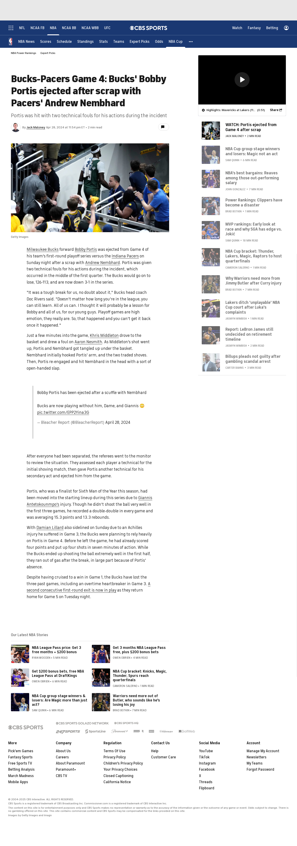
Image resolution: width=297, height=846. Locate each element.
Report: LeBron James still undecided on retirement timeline (249, 334)
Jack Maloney (35, 127)
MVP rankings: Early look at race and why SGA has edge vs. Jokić (253, 229)
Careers (62, 757)
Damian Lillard (50, 527)
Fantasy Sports (20, 757)
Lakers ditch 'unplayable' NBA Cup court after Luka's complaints (252, 307)
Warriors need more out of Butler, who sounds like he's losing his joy (136, 700)
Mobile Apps (18, 782)
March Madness (21, 776)
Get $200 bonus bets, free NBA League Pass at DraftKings (58, 673)
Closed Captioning (118, 776)
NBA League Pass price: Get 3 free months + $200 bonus (56, 649)
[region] (242, 79)
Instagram (207, 763)
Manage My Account (263, 751)
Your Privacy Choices (120, 769)
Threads (205, 782)
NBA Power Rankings (23, 53)
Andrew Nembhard (102, 262)
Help (154, 751)
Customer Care (163, 757)
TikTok (204, 757)
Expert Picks (48, 53)
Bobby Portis (86, 249)
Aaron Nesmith (88, 341)
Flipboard (206, 788)
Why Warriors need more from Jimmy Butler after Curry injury (253, 281)
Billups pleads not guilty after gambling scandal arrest (253, 359)
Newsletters (256, 757)
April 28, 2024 (117, 422)
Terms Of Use (114, 751)
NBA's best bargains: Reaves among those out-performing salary (252, 177)
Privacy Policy (114, 757)
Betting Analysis (21, 769)
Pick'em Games (20, 751)
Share (274, 110)
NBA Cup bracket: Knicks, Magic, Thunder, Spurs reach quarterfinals (140, 675)
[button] (191, 41)
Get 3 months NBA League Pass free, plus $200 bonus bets (139, 649)
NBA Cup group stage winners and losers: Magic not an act (252, 151)
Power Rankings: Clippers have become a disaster (253, 203)
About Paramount (70, 763)
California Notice (117, 782)
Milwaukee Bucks (43, 249)
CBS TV (61, 776)
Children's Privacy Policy (123, 763)
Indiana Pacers (125, 256)
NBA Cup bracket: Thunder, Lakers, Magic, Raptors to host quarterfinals (253, 256)
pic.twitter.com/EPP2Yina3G (63, 412)
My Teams (255, 763)
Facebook (207, 769)
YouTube (206, 751)
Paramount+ (66, 769)
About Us (63, 751)
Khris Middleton (104, 335)
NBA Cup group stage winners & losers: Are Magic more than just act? (59, 700)
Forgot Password (260, 769)
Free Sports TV (20, 763)
